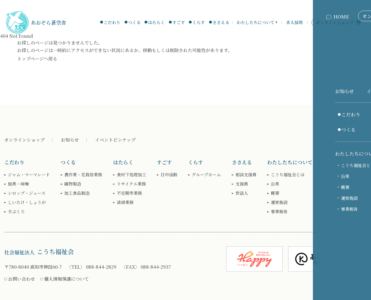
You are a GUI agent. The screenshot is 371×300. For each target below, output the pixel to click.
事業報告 (279, 212)
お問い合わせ (21, 279)
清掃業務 (125, 202)
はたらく (156, 22)
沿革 (275, 184)
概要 (275, 193)
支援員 (241, 184)
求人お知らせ (339, 175)
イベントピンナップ (115, 140)
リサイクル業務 (131, 184)
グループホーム (206, 175)
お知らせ (70, 140)
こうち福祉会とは (287, 175)
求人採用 (294, 22)
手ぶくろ (16, 212)
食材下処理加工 (131, 175)
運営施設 (279, 202)
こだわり (112, 22)
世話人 (241, 193)
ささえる (220, 22)
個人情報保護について (66, 279)
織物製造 (72, 184)
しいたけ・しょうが (27, 202)
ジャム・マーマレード (29, 175)
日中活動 (169, 175)
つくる (134, 22)
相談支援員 (246, 175)
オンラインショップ (24, 140)
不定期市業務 (129, 193)
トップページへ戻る (37, 58)
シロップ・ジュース (26, 193)
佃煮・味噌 (18, 184)
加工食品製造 (77, 193)
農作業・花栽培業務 (83, 175)
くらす (198, 22)
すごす (178, 22)
